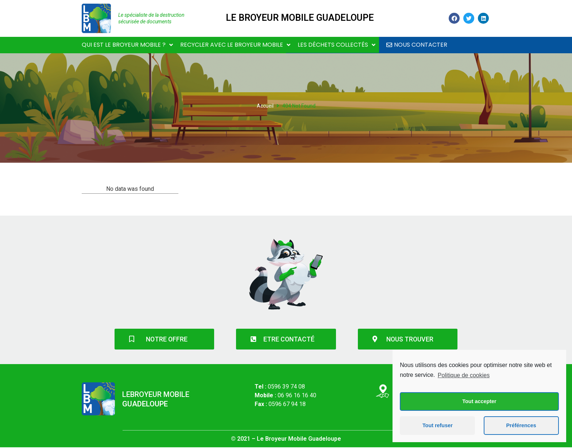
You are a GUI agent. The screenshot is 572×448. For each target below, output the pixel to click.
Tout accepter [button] (479, 401)
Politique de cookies (464, 375)
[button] (416, 45)
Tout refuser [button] (437, 425)
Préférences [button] (521, 425)
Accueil (265, 106)
